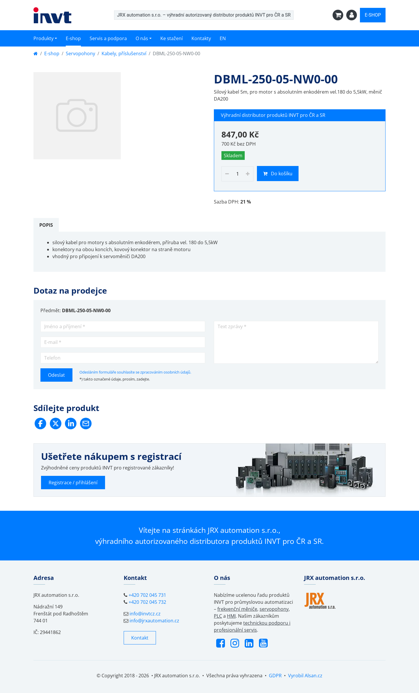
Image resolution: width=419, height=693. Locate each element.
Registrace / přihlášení (73, 482)
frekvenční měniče (237, 609)
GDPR (275, 675)
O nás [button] (142, 38)
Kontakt (139, 638)
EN (223, 38)
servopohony (274, 609)
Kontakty (201, 38)
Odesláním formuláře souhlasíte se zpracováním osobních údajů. (135, 372)
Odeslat (56, 375)
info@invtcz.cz (145, 613)
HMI (231, 616)
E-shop (73, 38)
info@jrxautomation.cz (154, 620)
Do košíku (277, 173)
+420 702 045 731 (147, 595)
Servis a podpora (108, 38)
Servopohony (80, 53)
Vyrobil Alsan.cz (305, 675)
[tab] (46, 225)
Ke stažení (171, 38)
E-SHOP (373, 15)
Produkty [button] (43, 38)
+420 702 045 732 (147, 602)
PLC (218, 616)
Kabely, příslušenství (124, 53)
